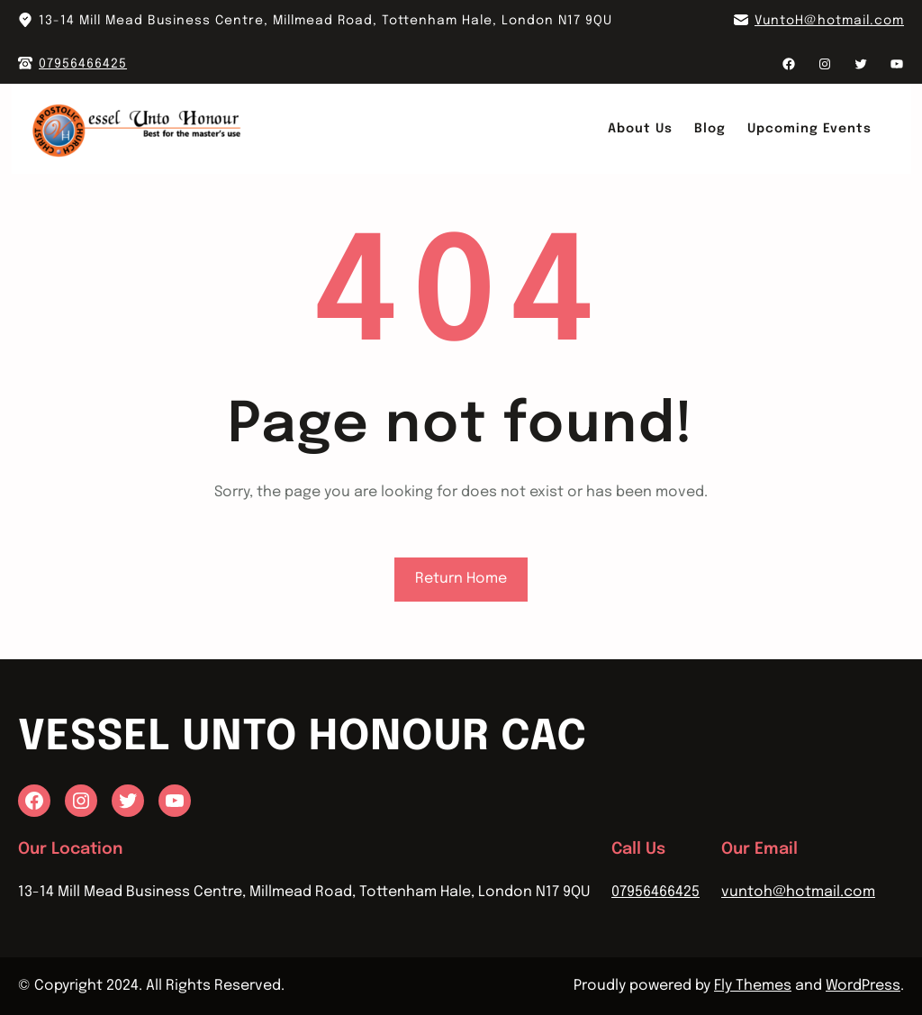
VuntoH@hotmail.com (829, 20)
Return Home (461, 578)
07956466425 (83, 64)
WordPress (863, 985)
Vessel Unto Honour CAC (302, 738)
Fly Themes (752, 985)
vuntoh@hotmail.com (798, 892)
